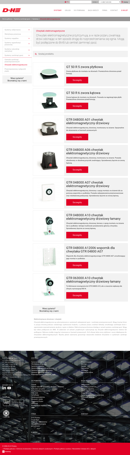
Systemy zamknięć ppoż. (22, 19)
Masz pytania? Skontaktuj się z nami (17, 79)
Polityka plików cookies (62, 449)
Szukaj (126, 2)
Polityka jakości (9, 449)
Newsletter (76, 449)
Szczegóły (77, 80)
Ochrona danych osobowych (42, 449)
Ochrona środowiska (23, 449)
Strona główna (7, 19)
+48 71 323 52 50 (11, 364)
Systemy (35, 19)
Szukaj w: (95, 2)
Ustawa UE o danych (88, 449)
